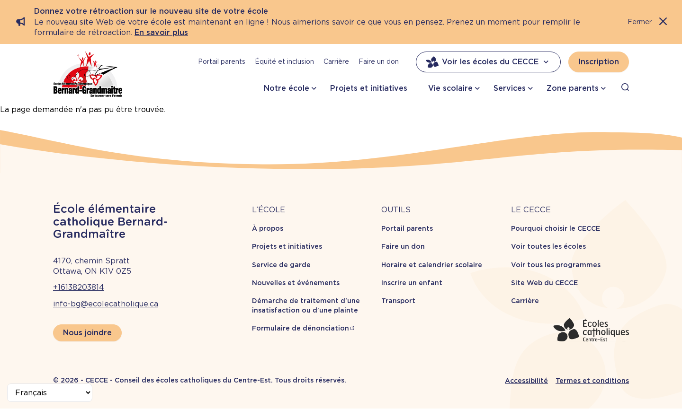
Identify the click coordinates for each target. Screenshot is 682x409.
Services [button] (510, 88)
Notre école (286, 88)
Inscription (598, 61)
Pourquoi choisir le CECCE (555, 228)
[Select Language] (49, 392)
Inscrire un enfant (411, 283)
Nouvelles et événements (296, 283)
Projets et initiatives (368, 88)
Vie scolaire (450, 88)
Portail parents (221, 61)
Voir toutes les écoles (548, 246)
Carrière (336, 61)
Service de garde (281, 265)
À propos (267, 228)
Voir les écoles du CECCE (488, 62)
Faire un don (379, 61)
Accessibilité (526, 380)
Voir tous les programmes (556, 265)
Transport (398, 301)
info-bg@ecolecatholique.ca (105, 303)
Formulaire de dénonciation (300, 328)
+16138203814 (78, 287)
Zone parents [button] (573, 88)
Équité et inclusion (284, 61)
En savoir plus (161, 32)
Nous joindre (87, 332)
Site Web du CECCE (544, 283)
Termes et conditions (592, 380)
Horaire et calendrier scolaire (431, 265)
